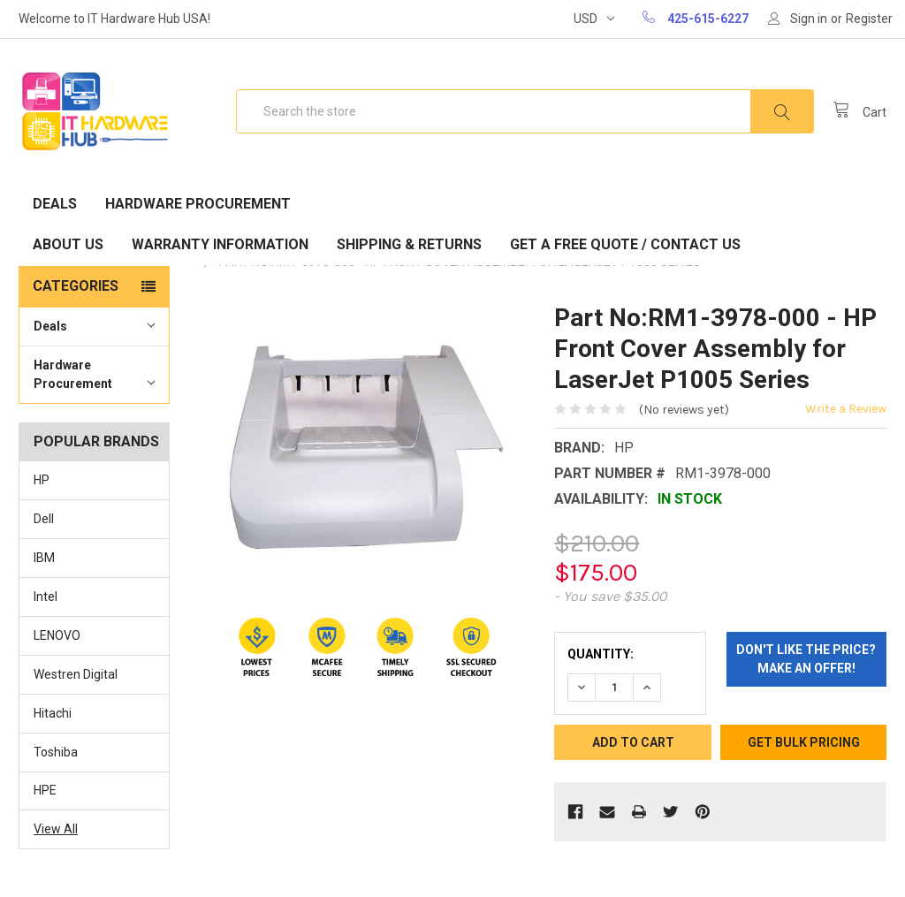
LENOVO (57, 635)
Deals (55, 203)
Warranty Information (220, 244)
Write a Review (845, 408)
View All (56, 829)
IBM (44, 558)
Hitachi (53, 713)
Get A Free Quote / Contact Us (625, 244)
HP (41, 480)
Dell (44, 519)
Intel (45, 596)
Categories (75, 285)
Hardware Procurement (198, 203)
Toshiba (56, 752)
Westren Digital (76, 674)
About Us (68, 244)
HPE (45, 790)
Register (869, 18)
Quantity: (600, 654)
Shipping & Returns (409, 244)
